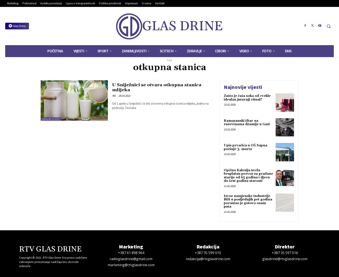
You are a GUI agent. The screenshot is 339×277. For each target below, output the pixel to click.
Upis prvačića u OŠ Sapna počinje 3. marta (245, 147)
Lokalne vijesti (51, 119)
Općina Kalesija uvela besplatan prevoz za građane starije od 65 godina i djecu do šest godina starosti (248, 175)
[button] (328, 26)
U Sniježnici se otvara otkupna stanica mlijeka (157, 87)
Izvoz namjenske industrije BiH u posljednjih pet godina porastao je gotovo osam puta (248, 201)
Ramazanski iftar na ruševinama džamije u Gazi (247, 122)
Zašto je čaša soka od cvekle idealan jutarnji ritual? (247, 98)
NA (113, 96)
